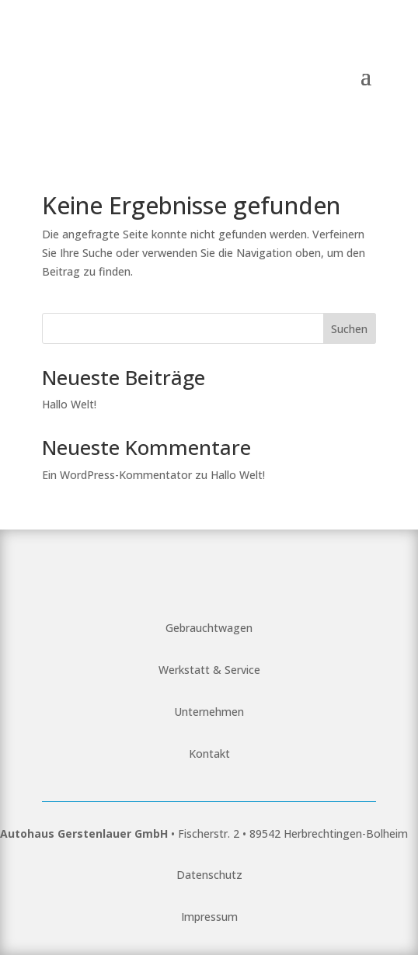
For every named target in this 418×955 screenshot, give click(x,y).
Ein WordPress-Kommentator (117, 474)
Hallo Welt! (69, 404)
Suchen (349, 328)
